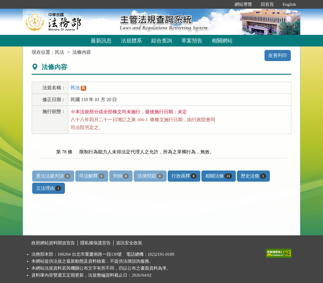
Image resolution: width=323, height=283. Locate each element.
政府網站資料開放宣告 (53, 243)
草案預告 (191, 41)
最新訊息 (101, 41)
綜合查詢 (161, 41)
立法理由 (48, 188)
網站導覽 (243, 4)
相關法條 (218, 176)
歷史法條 (253, 176)
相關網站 (222, 41)
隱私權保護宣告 (95, 243)
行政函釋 (184, 176)
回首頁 (267, 4)
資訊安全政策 (129, 243)
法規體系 (131, 41)
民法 (59, 52)
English (289, 4)
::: (224, 4)
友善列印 (277, 55)
